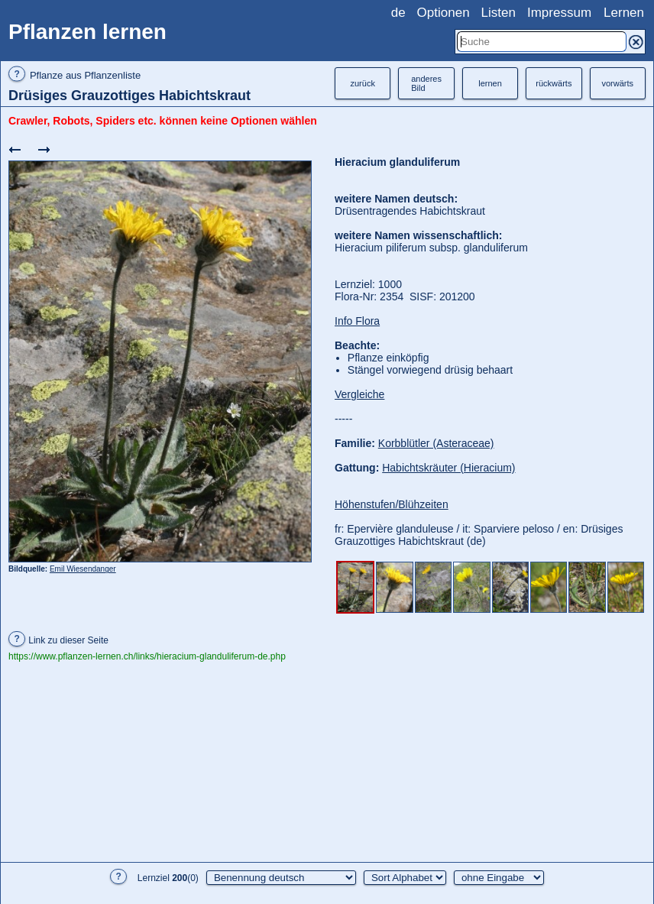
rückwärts (553, 83)
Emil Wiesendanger (83, 569)
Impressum (559, 12)
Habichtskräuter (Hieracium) (448, 468)
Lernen (624, 12)
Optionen (443, 12)
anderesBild (426, 83)
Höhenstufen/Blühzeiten (391, 504)
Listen (498, 12)
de (398, 12)
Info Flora (357, 321)
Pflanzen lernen (87, 32)
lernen (490, 83)
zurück (362, 83)
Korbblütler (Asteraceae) (436, 443)
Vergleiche (359, 394)
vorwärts (617, 83)
